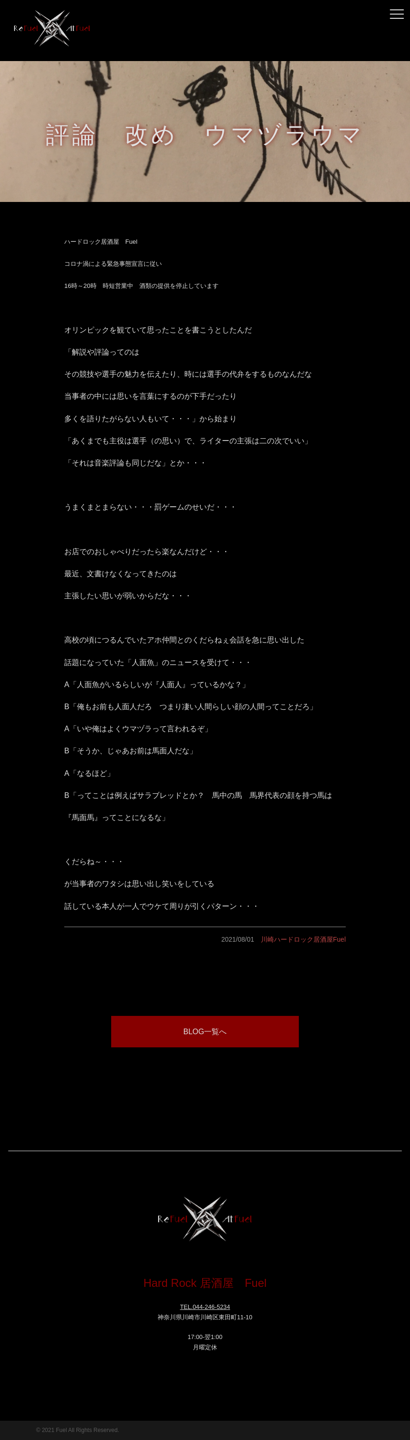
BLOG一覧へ (205, 1032)
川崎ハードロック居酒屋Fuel (303, 939)
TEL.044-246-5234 (205, 1306)
